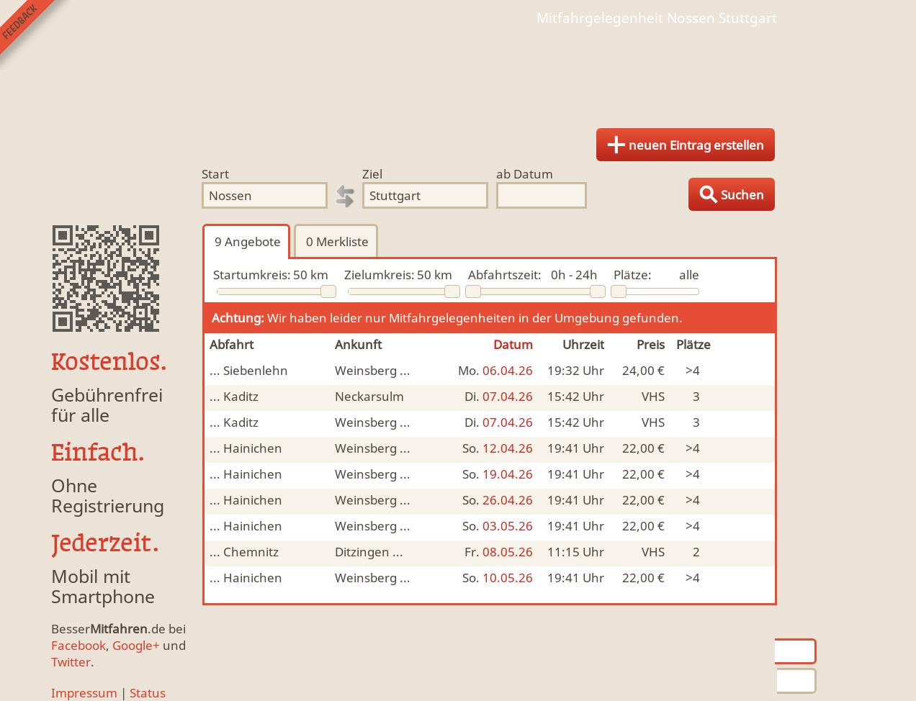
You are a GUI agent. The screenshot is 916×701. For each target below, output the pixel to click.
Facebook (78, 645)
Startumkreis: (252, 274)
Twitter (71, 661)
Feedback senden (35, 35)
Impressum (84, 692)
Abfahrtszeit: (505, 274)
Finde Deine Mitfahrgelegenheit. (458, 72)
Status (148, 692)
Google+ (136, 645)
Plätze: (633, 274)
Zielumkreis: (379, 274)
